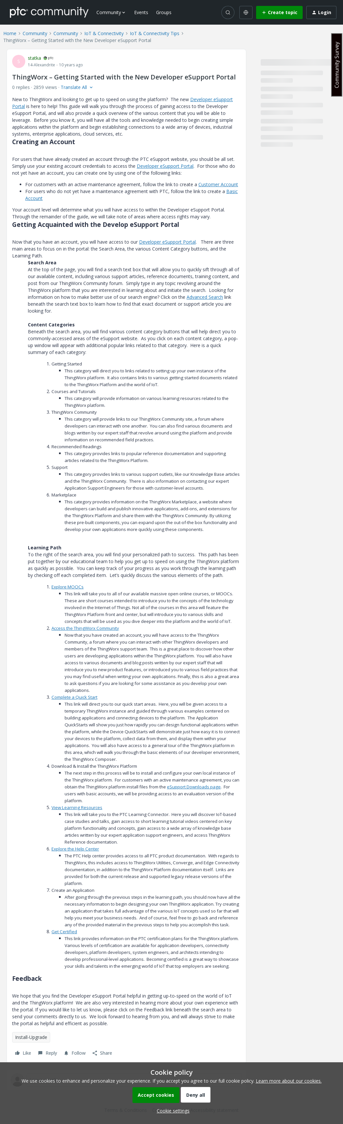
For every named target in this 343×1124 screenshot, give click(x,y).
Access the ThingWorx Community (85, 628)
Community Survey (336, 65)
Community (35, 33)
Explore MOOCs (67, 587)
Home (9, 33)
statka (34, 58)
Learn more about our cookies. (289, 1081)
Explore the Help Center (75, 849)
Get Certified (64, 932)
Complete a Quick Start (74, 697)
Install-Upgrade (31, 1037)
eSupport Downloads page (194, 787)
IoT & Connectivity (104, 33)
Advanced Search (205, 297)
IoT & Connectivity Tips (154, 33)
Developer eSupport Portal (165, 166)
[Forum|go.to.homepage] (49, 12)
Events (141, 12)
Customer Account (218, 184)
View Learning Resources (76, 807)
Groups (164, 12)
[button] (279, 12)
